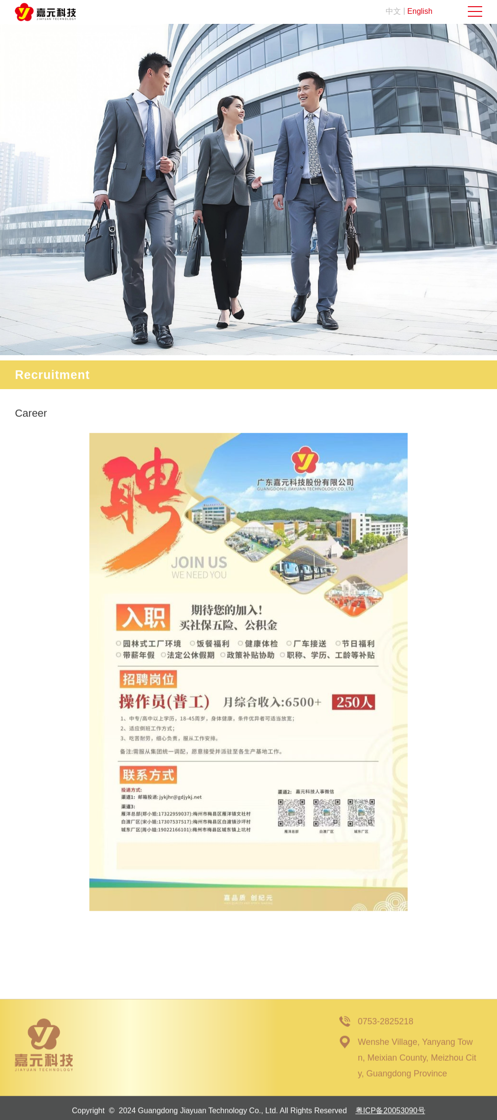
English (419, 11)
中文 (393, 11)
